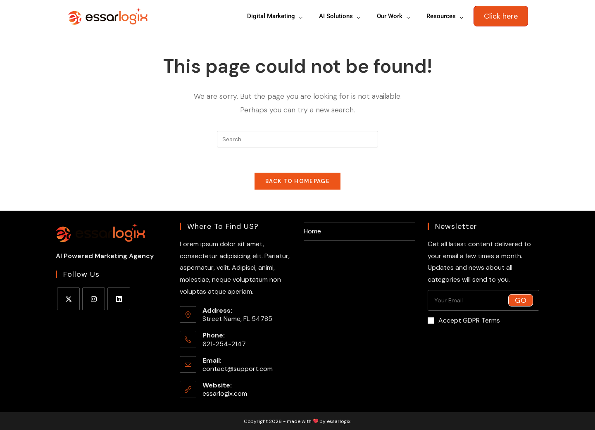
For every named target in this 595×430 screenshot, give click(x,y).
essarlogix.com (224, 393)
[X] (68, 298)
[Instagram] (93, 298)
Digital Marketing (275, 16)
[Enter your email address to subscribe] (483, 300)
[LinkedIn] (118, 298)
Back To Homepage (297, 181)
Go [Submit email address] (520, 300)
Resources (445, 16)
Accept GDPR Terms (464, 320)
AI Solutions (340, 16)
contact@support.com (237, 368)
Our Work (394, 16)
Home (312, 231)
